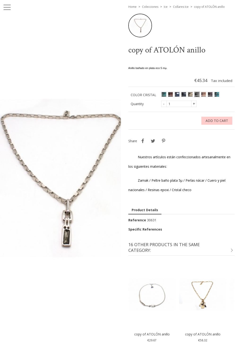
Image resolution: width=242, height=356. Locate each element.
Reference (137, 220)
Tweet (153, 141)
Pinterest (163, 141)
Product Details (145, 210)
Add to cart (217, 120)
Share (142, 141)
